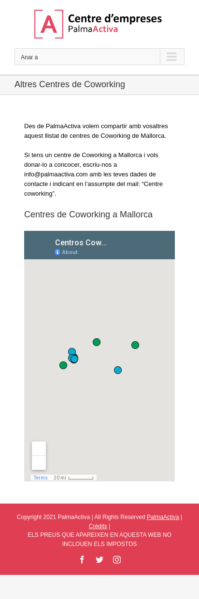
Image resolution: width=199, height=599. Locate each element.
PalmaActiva (163, 517)
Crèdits (98, 526)
